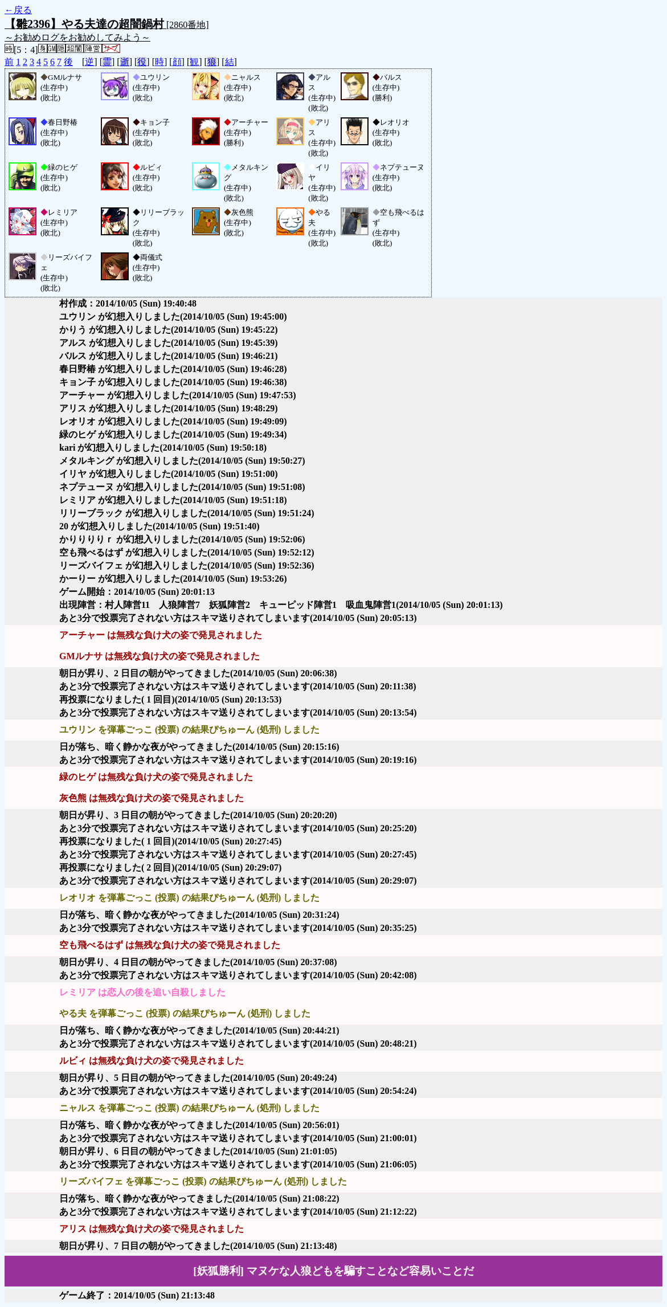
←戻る (18, 10)
